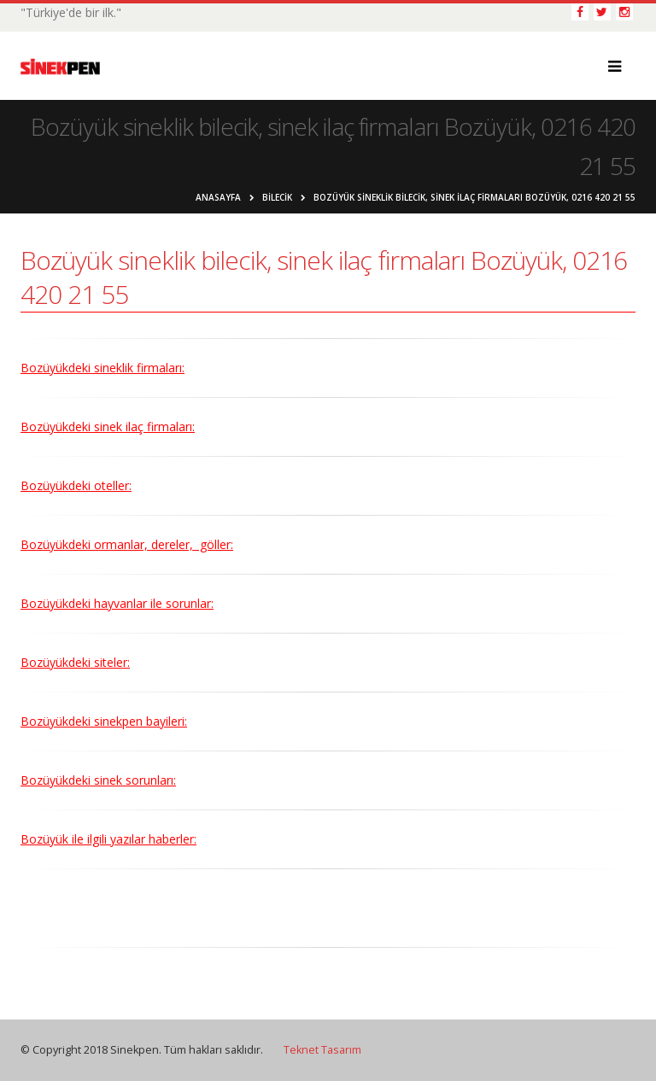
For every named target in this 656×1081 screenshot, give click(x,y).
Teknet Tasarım (322, 1050)
